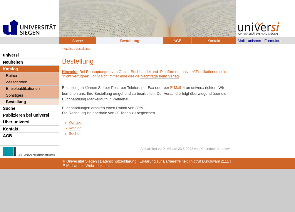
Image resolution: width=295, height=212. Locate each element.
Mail (241, 41)
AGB (7, 135)
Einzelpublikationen (23, 88)
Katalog (10, 69)
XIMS (167, 148)
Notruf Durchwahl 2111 (210, 161)
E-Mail (175, 87)
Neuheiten (13, 62)
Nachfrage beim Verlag (159, 76)
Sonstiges (14, 95)
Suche (9, 108)
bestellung (83, 48)
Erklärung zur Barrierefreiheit (164, 161)
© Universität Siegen (80, 161)
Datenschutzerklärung (118, 161)
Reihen (12, 75)
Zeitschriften (16, 82)
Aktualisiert (148, 148)
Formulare (272, 41)
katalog (68, 48)
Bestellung (16, 102)
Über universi (16, 122)
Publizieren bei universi (26, 115)
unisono (254, 41)
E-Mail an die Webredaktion (86, 165)
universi (11, 55)
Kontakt (10, 129)
